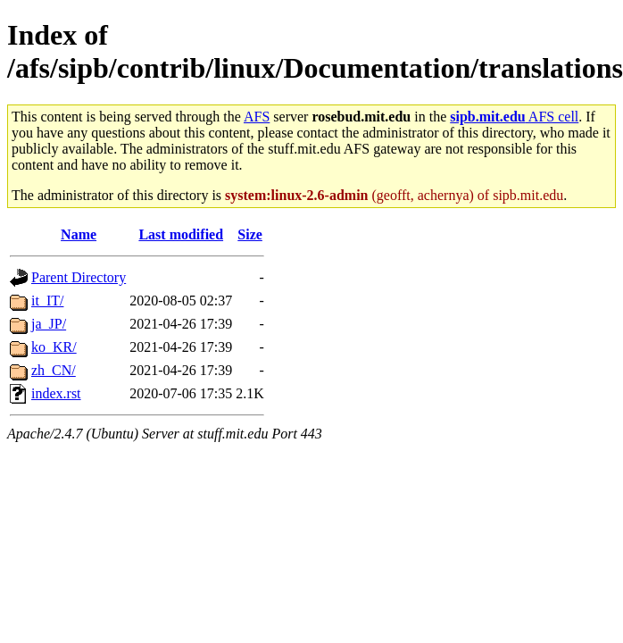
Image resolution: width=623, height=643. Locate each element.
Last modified (180, 234)
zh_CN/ (53, 370)
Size (249, 234)
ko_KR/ (54, 347)
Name (78, 234)
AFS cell (514, 116)
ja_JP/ (48, 323)
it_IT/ (47, 300)
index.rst (56, 393)
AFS (257, 116)
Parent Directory (78, 277)
